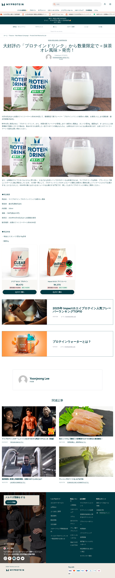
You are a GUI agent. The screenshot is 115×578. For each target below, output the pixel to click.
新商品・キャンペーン (19, 27)
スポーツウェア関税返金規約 (59, 530)
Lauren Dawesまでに (17, 482)
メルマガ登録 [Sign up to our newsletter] (11, 502)
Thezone (11, 35)
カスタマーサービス (57, 503)
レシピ (86, 27)
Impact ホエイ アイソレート (57, 281)
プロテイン (33, 10)
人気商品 (73, 505)
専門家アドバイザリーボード (86, 543)
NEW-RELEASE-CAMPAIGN (57, 40)
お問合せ (53, 507)
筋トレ (55, 27)
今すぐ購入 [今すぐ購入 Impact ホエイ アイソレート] (57, 292)
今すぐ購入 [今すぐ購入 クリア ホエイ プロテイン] (19, 292)
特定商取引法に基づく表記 (86, 550)
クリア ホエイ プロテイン (19, 281)
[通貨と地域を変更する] (23, 548)
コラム (96, 10)
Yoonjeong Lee (70, 316)
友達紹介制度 (103, 511)
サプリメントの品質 (86, 510)
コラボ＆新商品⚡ (22, 10)
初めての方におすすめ (74, 543)
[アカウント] (105, 4)
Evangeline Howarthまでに (78, 482)
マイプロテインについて (86, 504)
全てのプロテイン (74, 522)
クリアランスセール (67, 10)
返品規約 (53, 516)
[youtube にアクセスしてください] (18, 558)
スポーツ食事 (70, 27)
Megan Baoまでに (17, 442)
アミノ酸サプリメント (74, 529)
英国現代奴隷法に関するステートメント (86, 515)
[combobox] (77, 4)
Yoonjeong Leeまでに (61, 57)
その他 (100, 27)
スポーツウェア (79, 10)
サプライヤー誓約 (86, 556)
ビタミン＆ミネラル (53, 10)
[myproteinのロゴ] (12, 4)
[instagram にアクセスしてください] (5, 558)
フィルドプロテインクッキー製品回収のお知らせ (59, 537)
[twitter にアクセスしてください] (22, 558)
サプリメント (42, 10)
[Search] (54, 4)
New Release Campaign (22, 35)
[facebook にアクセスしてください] (10, 558)
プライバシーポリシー (86, 523)
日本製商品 (89, 10)
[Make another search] (57, 31)
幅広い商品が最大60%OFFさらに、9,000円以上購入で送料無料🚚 (57, 20)
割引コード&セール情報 (102, 504)
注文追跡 (53, 524)
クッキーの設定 (9, 544)
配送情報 (53, 520)
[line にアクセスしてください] (14, 558)
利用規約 (83, 528)
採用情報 (83, 537)
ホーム (5, 35)
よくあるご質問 (56, 511)
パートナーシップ (86, 533)
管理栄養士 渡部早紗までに (76, 442)
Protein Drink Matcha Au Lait (38, 35)
